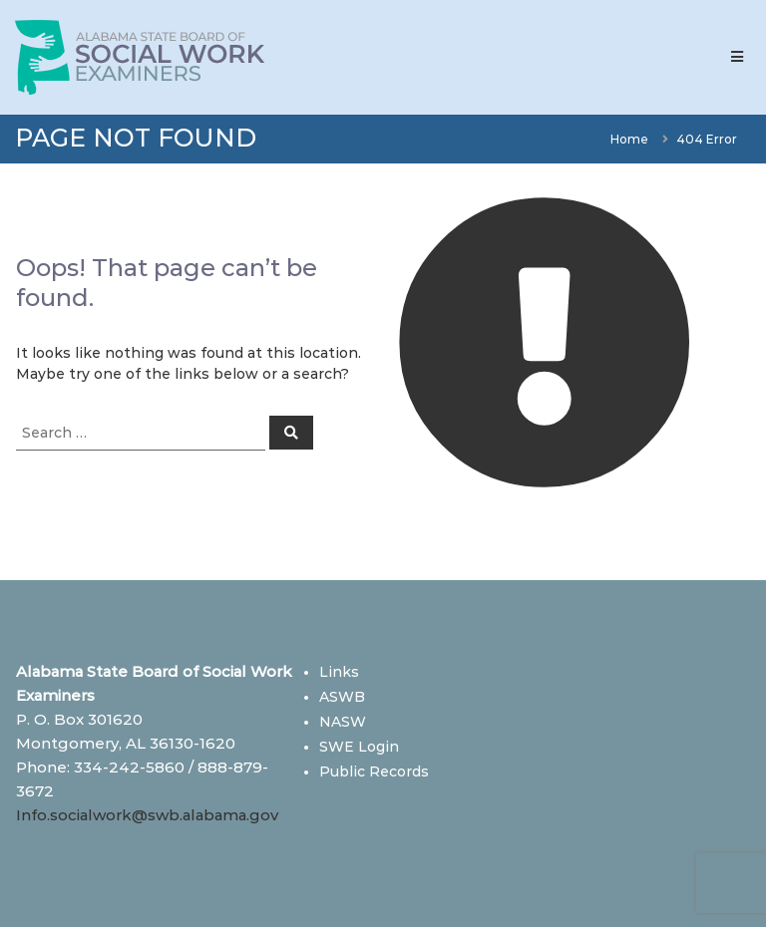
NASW (342, 722)
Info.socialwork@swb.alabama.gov (147, 814)
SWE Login (359, 747)
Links (339, 672)
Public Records (374, 771)
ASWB (342, 697)
